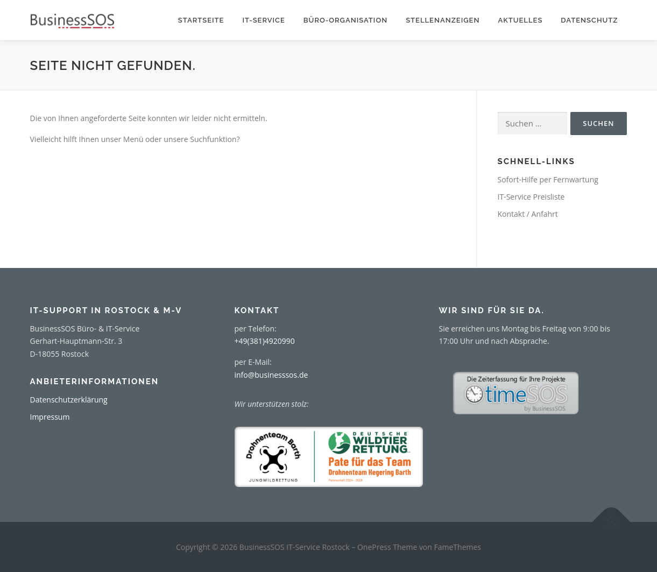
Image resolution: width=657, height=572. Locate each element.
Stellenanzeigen (442, 20)
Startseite (201, 20)
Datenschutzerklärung (69, 399)
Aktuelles (520, 20)
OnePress (374, 547)
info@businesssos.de (271, 375)
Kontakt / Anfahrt (528, 214)
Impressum (50, 417)
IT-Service (263, 20)
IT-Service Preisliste (531, 197)
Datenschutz (589, 20)
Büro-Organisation (345, 20)
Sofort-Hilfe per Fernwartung (548, 179)
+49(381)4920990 (265, 341)
